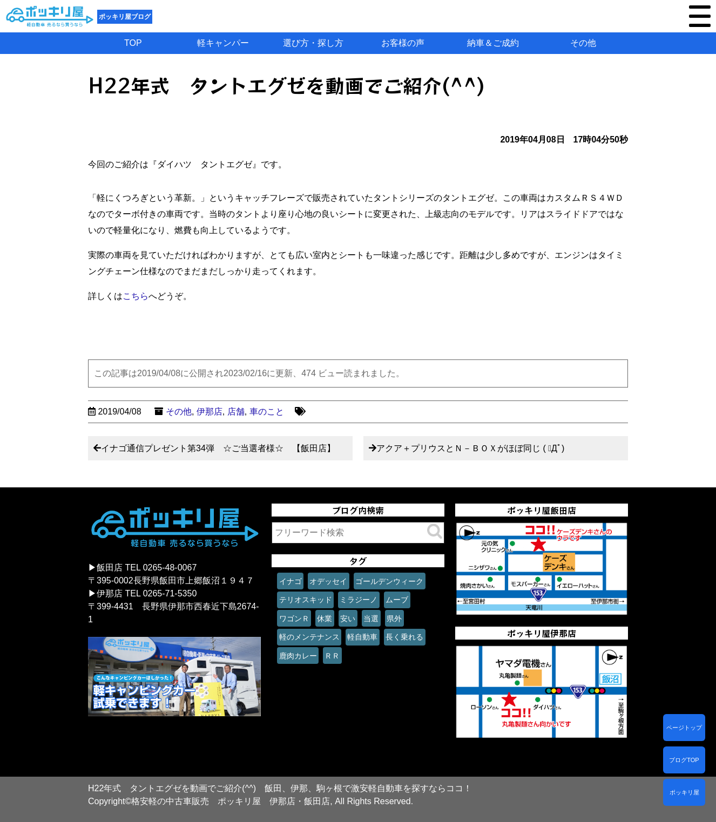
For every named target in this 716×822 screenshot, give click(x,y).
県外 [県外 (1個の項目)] (394, 618)
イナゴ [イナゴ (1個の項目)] (290, 581)
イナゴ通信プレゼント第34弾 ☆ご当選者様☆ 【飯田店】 (218, 448)
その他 (583, 42)
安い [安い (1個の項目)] (347, 618)
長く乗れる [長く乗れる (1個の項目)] (404, 637)
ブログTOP (684, 760)
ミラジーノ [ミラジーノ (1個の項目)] (358, 599)
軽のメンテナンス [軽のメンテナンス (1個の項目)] (309, 637)
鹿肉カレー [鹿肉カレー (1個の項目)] (298, 655)
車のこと (266, 411)
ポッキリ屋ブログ (125, 17)
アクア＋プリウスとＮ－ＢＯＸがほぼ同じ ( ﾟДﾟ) (470, 448)
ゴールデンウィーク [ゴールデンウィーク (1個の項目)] (389, 581)
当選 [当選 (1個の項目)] (371, 618)
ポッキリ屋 (684, 792)
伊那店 (209, 411)
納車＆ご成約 (493, 42)
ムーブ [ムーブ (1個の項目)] (397, 599)
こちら (135, 296)
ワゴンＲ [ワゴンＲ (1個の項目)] (294, 618)
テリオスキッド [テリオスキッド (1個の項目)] (305, 599)
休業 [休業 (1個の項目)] (324, 618)
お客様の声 (402, 42)
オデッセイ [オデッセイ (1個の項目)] (328, 581)
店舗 (236, 411)
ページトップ (684, 727)
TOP (133, 42)
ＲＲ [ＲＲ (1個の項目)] (332, 655)
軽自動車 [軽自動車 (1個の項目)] (362, 637)
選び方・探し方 (313, 42)
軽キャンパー (223, 42)
